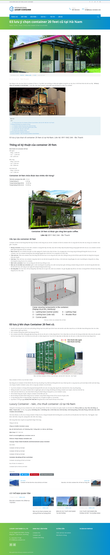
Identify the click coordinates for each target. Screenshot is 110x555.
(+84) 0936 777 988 (16, 537)
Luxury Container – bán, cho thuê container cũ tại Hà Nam (25, 133)
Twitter (25, 474)
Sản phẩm (33, 16)
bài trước (23, 480)
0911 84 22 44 (75, 9)
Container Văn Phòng (38, 537)
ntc (35, 75)
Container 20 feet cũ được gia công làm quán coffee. (25, 127)
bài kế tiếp (86, 480)
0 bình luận (28, 75)
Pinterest (34, 474)
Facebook (14, 474)
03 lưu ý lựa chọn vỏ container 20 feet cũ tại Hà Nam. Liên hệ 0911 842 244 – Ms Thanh (34, 122)
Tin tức (52, 16)
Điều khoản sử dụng (61, 535)
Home (11, 25)
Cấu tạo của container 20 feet (20, 130)
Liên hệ (60, 16)
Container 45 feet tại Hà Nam (17, 454)
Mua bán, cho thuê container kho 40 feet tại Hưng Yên (75, 482)
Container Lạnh (37, 535)
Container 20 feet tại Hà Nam (17, 447)
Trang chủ (14, 16)
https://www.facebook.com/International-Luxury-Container (32, 441)
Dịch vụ (43, 16)
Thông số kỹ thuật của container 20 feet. (21, 124)
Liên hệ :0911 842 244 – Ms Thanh (21, 128)
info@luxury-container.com (93, 9)
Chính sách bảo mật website (63, 532)
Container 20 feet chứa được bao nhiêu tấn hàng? (25, 125)
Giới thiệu (24, 16)
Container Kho (36, 532)
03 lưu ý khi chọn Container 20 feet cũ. (20, 131)
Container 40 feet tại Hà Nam (17, 450)
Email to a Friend (47, 474)
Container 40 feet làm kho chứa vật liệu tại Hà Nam (34, 482)
